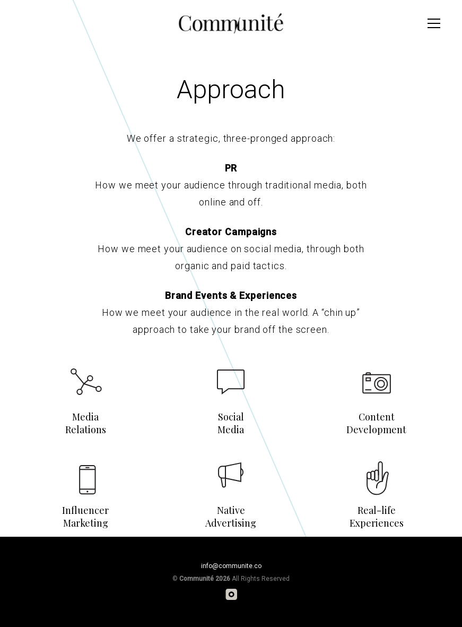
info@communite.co (231, 566)
